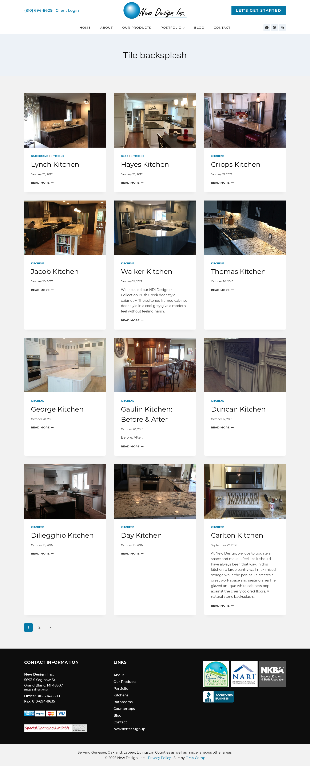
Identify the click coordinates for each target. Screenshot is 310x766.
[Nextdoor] (282, 27)
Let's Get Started (258, 10)
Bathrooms (39, 156)
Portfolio (121, 689)
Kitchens (57, 156)
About (106, 28)
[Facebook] (266, 27)
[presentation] (65, 120)
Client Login (67, 10)
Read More (42, 182)
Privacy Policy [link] (159, 758)
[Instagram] (274, 27)
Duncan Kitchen (238, 409)
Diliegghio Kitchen (62, 535)
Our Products (136, 28)
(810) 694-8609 (38, 10)
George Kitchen (57, 409)
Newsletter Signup (129, 729)
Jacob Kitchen (55, 271)
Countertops (124, 709)
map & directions (36, 689)
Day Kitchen (141, 535)
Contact (222, 28)
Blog (199, 28)
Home (85, 28)
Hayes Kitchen (145, 164)
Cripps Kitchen (236, 164)
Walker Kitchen (146, 271)
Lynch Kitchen (55, 164)
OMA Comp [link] (195, 758)
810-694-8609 (48, 696)
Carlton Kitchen (237, 535)
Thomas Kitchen (238, 271)
